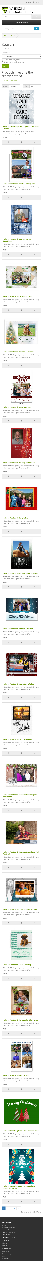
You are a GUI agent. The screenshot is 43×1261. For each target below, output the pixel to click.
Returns (4, 1243)
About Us (5, 1225)
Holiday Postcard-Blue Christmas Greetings (17, 240)
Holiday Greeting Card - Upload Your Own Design (21, 127)
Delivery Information (8, 1228)
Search (13, 35)
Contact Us (5, 1241)
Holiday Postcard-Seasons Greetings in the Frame (20, 796)
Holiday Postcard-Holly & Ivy (15, 518)
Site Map (4, 1245)
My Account (5, 1252)
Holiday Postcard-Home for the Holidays (20, 573)
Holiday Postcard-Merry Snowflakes (18, 684)
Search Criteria (6, 49)
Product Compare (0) (10, 81)
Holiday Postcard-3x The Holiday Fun (19, 184)
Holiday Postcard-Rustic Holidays (17, 739)
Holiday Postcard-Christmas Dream (18, 352)
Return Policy (6, 1234)
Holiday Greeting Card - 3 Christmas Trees (21, 1131)
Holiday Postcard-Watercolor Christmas (20, 1020)
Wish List (4, 1256)
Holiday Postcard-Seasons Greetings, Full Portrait (21, 853)
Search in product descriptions (13, 62)
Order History (6, 1254)
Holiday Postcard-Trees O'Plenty (17, 964)
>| (18, 1208)
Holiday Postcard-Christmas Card (17, 296)
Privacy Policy (6, 1230)
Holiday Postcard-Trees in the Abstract (20, 909)
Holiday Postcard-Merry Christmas (18, 628)
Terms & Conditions (8, 1232)
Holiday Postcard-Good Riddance (17, 407)
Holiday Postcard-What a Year (16, 1075)
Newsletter (5, 1258)
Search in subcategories (10, 60)
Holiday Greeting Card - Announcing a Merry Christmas (19, 1187)
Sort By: (5, 86)
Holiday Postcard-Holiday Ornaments (19, 462)
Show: (26, 86)
